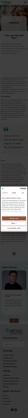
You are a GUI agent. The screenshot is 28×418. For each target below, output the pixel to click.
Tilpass (14, 223)
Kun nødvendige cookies (14, 228)
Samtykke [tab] (5, 192)
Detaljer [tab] (14, 192)
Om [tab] (23, 192)
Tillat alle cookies (14, 218)
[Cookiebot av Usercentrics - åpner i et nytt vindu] (20, 189)
